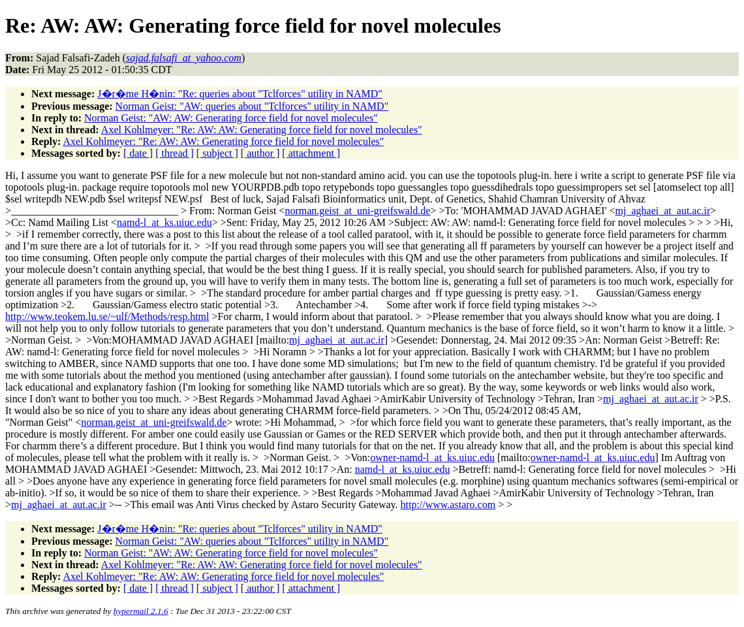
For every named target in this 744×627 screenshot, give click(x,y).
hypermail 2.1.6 (141, 611)
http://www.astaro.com (448, 504)
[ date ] (138, 153)
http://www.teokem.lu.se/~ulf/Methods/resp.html (107, 316)
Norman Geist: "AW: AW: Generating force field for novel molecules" (231, 117)
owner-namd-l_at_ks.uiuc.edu (432, 457)
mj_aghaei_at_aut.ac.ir (663, 210)
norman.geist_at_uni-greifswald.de (357, 210)
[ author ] (260, 153)
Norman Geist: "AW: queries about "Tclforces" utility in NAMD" (252, 106)
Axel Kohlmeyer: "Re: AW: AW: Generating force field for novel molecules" (261, 129)
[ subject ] (217, 153)
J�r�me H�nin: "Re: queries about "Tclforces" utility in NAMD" (239, 93)
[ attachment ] (311, 153)
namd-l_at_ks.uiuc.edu (164, 222)
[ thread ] (174, 153)
